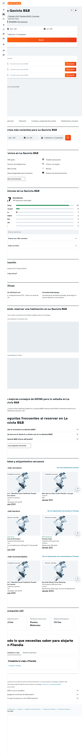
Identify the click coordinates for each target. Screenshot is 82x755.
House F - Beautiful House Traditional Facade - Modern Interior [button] (27, 530)
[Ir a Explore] (3, 25)
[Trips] (3, 44)
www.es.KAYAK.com (16, 748)
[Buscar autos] (3, 19)
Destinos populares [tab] (36, 692)
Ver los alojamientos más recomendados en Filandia (63, 593)
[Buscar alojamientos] (3, 14)
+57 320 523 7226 (19, 19)
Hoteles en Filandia (21, 705)
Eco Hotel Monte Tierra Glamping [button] (57, 619)
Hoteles (27, 748)
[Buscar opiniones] (46, 231)
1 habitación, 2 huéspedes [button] (23, 34)
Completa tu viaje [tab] (20, 692)
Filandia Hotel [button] (50, 574)
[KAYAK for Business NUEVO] (3, 38)
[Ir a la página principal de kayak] (14, 3)
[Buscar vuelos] (3, 10)
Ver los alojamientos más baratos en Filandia (63, 546)
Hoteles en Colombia (56, 748)
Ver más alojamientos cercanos (68, 503)
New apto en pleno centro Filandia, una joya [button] (61, 529)
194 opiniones (29, 22)
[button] (3, 3)
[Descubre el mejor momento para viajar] (3, 34)
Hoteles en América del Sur (40, 748)
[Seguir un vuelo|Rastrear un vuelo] (3, 29)
